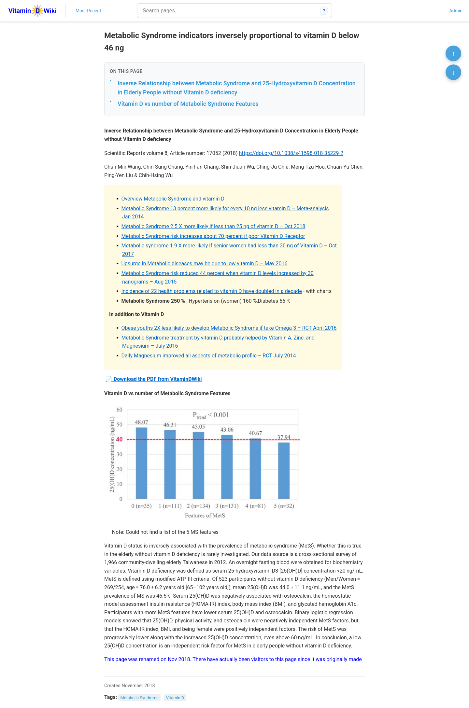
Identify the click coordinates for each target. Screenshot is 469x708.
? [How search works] (324, 10)
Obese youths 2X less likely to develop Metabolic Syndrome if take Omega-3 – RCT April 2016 (228, 328)
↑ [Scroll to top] (453, 53)
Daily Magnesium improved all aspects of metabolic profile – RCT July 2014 (208, 356)
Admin (455, 10)
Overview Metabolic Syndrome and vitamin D (172, 199)
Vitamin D (175, 697)
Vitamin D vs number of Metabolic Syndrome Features (188, 103)
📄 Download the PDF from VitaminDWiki (154, 379)
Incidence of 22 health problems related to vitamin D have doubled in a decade (211, 291)
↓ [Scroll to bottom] (453, 72)
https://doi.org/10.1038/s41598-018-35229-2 (291, 153)
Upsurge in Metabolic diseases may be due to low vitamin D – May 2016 (204, 263)
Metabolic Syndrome (140, 697)
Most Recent (88, 10)
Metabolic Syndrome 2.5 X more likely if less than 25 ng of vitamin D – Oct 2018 (213, 226)
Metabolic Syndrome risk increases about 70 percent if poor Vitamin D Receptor (213, 236)
